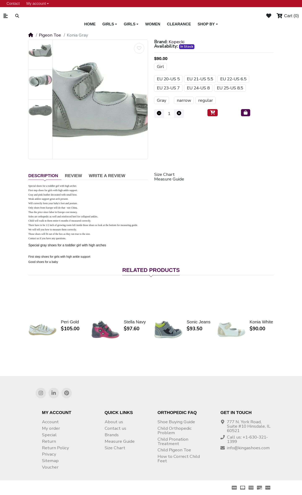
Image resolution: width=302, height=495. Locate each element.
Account (50, 422)
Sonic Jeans (198, 322)
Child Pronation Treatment (173, 441)
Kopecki (176, 42)
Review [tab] (73, 175)
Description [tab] (43, 175)
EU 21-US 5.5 (200, 79)
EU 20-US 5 (168, 79)
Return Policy (55, 448)
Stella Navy (135, 322)
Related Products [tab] (151, 270)
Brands (112, 435)
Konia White (261, 322)
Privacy (49, 454)
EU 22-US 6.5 (233, 79)
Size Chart (164, 174)
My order (51, 428)
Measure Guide (169, 179)
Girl (160, 66)
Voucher (50, 467)
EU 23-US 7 (168, 88)
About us (114, 422)
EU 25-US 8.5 (230, 88)
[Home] (30, 35)
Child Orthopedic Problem (175, 430)
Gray (161, 100)
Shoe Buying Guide (176, 422)
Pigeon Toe (50, 35)
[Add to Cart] (212, 112)
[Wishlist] (269, 15)
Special (49, 435)
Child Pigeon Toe (174, 450)
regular (205, 100)
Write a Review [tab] (107, 175)
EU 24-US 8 (198, 88)
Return (49, 441)
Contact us (115, 428)
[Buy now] (245, 112)
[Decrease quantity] (159, 113)
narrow (184, 100)
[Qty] (169, 113)
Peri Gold (70, 322)
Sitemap (50, 461)
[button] (37, 3)
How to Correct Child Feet (179, 458)
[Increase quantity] (179, 113)
